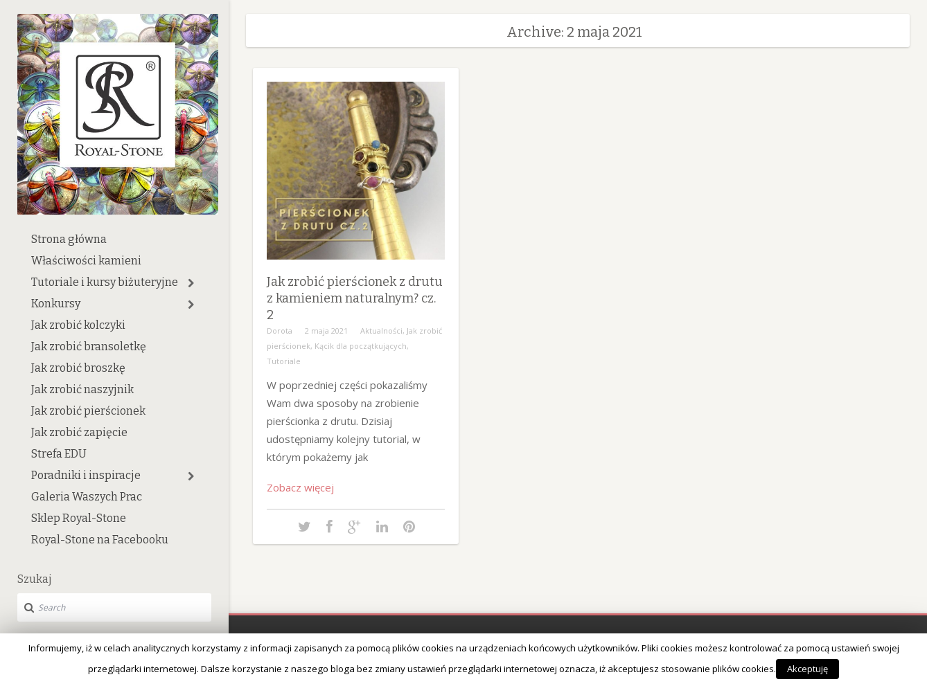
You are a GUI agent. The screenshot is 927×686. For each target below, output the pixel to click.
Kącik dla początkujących (361, 346)
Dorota (279, 330)
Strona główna (69, 239)
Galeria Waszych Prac (86, 496)
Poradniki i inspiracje (86, 475)
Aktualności (381, 330)
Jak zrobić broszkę (78, 367)
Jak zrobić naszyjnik (82, 389)
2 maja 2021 (326, 330)
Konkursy (55, 303)
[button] (191, 283)
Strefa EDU (59, 453)
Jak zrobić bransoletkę (88, 346)
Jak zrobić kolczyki (78, 325)
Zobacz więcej (300, 487)
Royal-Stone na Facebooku (99, 539)
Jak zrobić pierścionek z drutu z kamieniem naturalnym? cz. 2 (355, 298)
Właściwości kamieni (86, 260)
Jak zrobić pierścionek (88, 410)
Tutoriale (284, 361)
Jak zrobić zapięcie (79, 432)
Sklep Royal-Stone (78, 518)
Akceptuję (807, 668)
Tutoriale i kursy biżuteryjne (104, 282)
